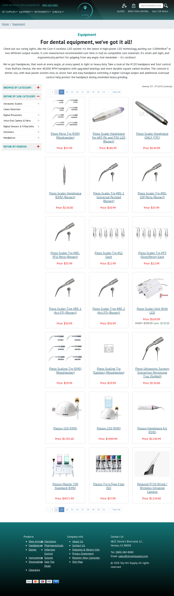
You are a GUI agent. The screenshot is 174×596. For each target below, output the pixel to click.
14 (67, 91)
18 (88, 91)
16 (77, 91)
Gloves (121, 11)
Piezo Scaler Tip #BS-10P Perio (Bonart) (152, 195)
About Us (77, 541)
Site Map (77, 562)
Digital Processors (13, 115)
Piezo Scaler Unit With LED (152, 311)
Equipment (25, 11)
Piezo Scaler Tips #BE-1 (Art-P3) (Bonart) (65, 311)
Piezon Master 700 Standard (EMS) (65, 486)
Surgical (57, 11)
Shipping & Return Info (86, 549)
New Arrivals (36, 541)
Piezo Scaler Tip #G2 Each (109, 255)
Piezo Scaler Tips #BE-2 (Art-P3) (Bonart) (109, 311)
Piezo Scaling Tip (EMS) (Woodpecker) (65, 371)
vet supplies (9, 11)
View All (116, 91)
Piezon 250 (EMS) (109, 428)
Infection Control (138, 11)
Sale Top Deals (160, 11)
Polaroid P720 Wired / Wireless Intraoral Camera (152, 488)
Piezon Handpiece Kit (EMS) (152, 430)
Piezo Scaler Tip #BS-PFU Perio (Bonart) (65, 255)
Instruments (41, 11)
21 (103, 91)
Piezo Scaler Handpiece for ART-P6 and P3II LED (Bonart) (108, 137)
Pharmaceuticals (53, 545)
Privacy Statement (83, 553)
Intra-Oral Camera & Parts (17, 120)
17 (82, 91)
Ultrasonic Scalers (13, 103)
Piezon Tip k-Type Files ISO (108, 486)
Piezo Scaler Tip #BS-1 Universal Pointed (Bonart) (108, 197)
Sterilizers (9, 131)
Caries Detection (12, 109)
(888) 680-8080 (50, 5)
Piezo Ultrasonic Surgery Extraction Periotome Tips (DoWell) (152, 372)
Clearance (34, 570)
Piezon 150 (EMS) (65, 428)
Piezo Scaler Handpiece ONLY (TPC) (152, 136)
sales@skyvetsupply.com (133, 556)
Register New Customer (86, 558)
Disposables (36, 562)
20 (98, 91)
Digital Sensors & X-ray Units (19, 126)
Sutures (48, 558)
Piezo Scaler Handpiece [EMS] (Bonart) (65, 195)
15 (72, 91)
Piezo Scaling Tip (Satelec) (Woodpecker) (108, 371)
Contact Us (78, 545)
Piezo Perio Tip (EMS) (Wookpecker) (65, 136)
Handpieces (9, 137)
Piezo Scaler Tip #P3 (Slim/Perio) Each (152, 255)
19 (93, 91)
